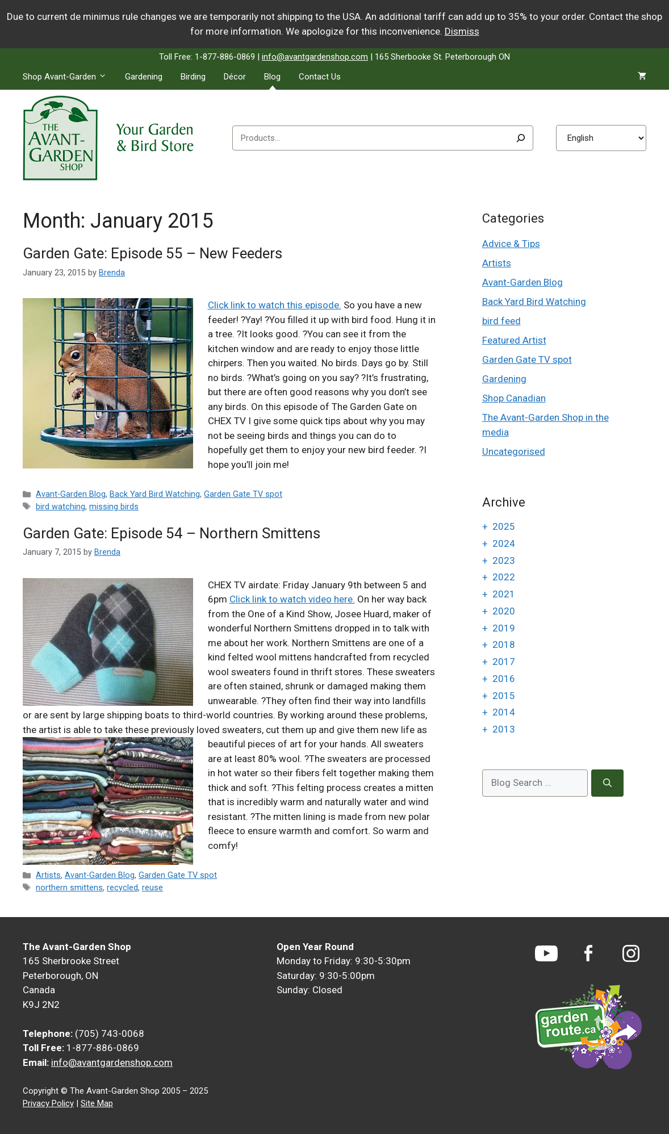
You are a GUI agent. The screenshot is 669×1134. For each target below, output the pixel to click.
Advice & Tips (511, 243)
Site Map (97, 1103)
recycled (122, 888)
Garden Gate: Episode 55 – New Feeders (152, 253)
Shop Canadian (514, 398)
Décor (235, 77)
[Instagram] (631, 953)
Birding (193, 77)
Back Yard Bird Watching (155, 494)
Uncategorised (513, 451)
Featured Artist (514, 340)
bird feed (501, 321)
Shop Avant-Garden (69, 77)
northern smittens (69, 888)
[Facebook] (588, 953)
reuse (152, 888)
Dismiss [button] (462, 31)
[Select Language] (601, 138)
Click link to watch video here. (292, 599)
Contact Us (320, 77)
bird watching (60, 507)
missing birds (114, 507)
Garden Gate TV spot (243, 494)
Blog (272, 77)
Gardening (143, 77)
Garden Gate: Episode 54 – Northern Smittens (171, 533)
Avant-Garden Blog (71, 494)
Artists (48, 875)
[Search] (520, 138)
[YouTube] (546, 953)
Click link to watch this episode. (274, 305)
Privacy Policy (48, 1103)
